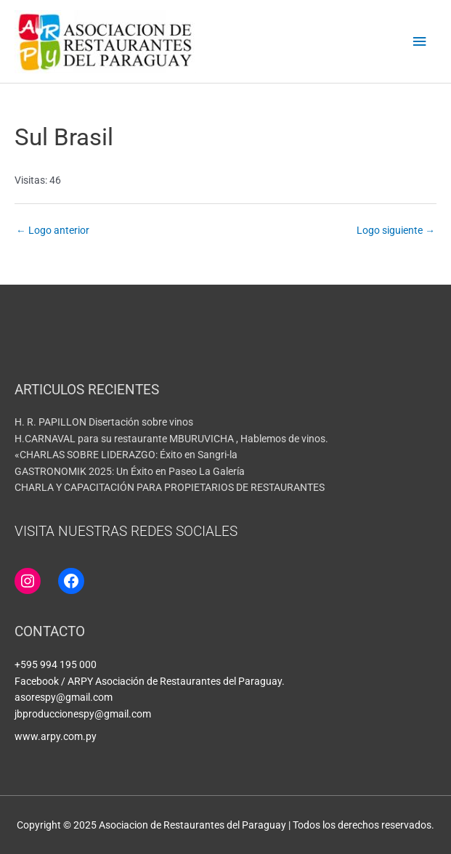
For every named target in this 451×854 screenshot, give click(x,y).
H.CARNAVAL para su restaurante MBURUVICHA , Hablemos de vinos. (171, 438)
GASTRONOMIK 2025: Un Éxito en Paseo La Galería (130, 471)
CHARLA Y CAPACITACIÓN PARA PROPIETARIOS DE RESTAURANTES (170, 487)
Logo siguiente (396, 230)
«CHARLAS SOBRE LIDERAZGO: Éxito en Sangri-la (126, 454)
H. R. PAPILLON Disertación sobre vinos (104, 422)
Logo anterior (52, 230)
